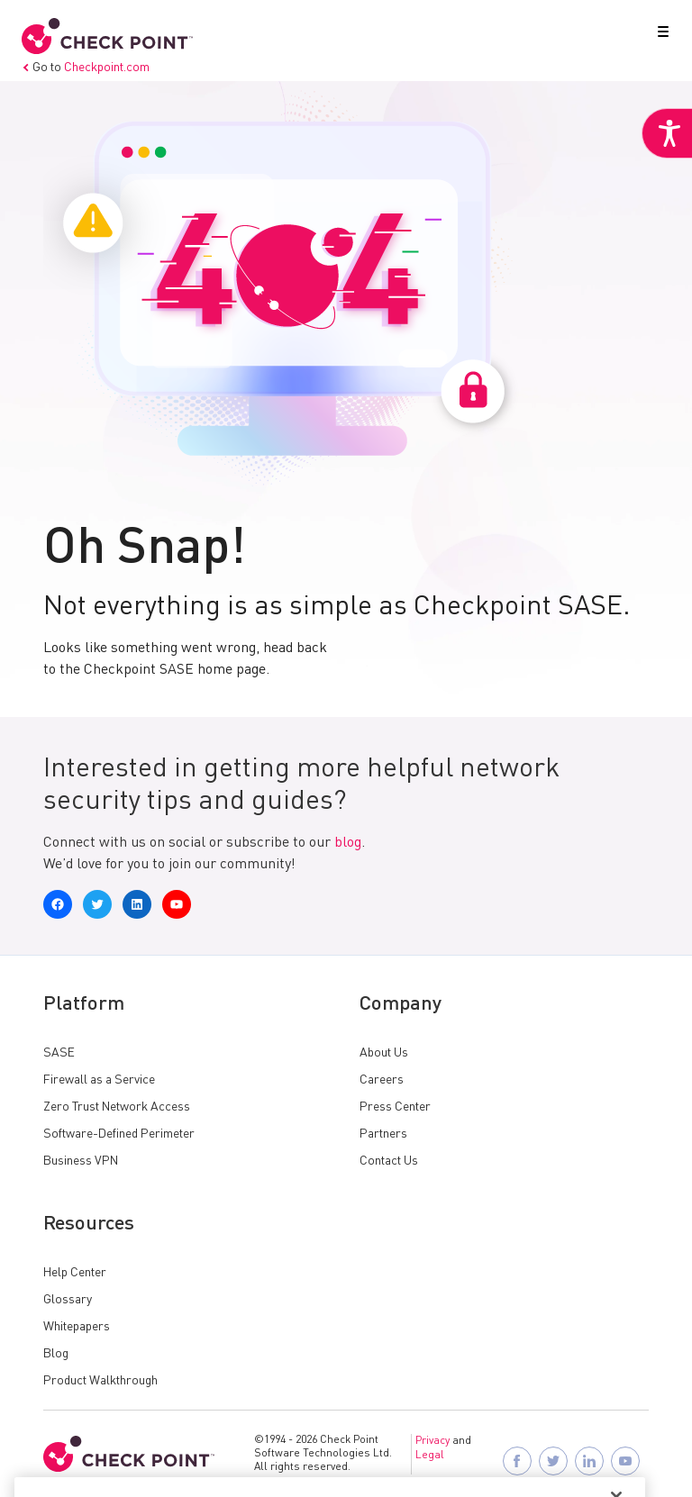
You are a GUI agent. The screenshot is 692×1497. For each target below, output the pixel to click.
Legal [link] (429, 1455)
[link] (667, 133)
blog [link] (347, 843)
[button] (659, 35)
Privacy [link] (432, 1441)
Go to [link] (86, 67)
